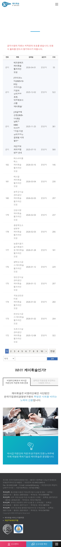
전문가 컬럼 (52, 28)
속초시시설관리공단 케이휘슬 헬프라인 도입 (18, 335)
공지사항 (35, 34)
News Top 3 (20, 28)
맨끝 (52, 351)
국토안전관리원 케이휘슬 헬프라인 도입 (18, 302)
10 (42, 351)
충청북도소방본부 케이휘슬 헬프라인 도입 (18, 231)
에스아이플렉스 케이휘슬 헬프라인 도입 (18, 164)
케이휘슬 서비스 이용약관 (14, 517)
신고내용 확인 (39, 543)
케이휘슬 (10, 4)
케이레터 (7, 28)
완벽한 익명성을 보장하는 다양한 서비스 (44, 381)
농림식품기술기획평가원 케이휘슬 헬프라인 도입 (19, 250)
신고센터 (13, 543)
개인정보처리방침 (11, 520)
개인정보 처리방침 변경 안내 (18, 149)
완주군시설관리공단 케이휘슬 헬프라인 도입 (18, 198)
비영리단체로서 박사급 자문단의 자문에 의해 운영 (16, 381)
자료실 (46, 34)
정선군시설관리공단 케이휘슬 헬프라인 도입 (18, 283)
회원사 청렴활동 (36, 28)
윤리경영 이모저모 (19, 34)
